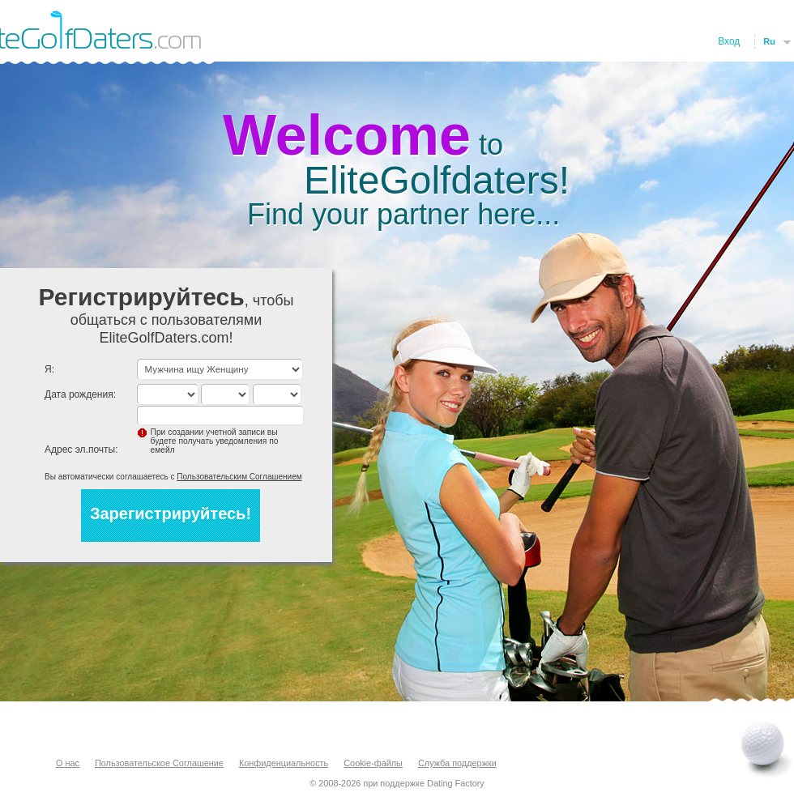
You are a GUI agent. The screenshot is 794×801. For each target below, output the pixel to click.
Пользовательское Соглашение (159, 763)
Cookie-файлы (373, 763)
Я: (49, 369)
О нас (67, 763)
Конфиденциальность (283, 763)
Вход (729, 41)
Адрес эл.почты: (81, 449)
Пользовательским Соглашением (239, 476)
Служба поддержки (457, 763)
